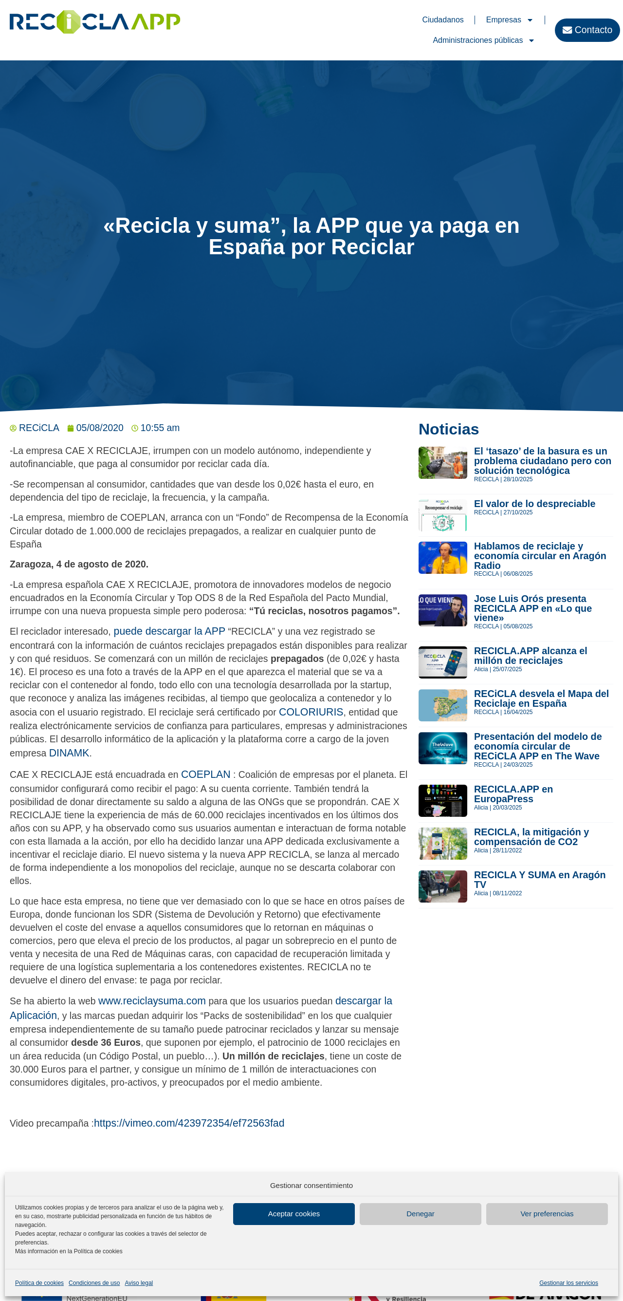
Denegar (420, 1213)
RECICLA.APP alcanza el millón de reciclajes (530, 655)
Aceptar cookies (294, 1213)
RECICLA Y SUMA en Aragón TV (540, 879)
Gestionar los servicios (568, 1283)
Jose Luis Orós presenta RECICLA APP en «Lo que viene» (533, 608)
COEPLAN (206, 774)
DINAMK (69, 753)
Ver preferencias (546, 1213)
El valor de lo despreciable (535, 503)
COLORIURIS (311, 712)
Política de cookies (39, 1283)
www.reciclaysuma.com (152, 1001)
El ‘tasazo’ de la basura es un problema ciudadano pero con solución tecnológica (542, 461)
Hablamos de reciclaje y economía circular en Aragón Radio (540, 556)
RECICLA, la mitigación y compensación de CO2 (531, 837)
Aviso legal (139, 1283)
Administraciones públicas (484, 40)
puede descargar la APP (168, 631)
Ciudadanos (442, 20)
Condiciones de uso (94, 1283)
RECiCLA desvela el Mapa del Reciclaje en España (541, 698)
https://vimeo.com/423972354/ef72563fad (189, 1123)
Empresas (510, 20)
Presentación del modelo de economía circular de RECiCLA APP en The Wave (538, 746)
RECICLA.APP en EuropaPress (513, 794)
